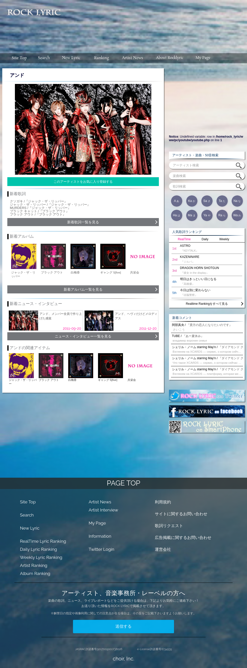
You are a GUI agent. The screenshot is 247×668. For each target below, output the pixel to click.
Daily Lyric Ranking (38, 549)
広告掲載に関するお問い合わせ (183, 537)
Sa (206, 201)
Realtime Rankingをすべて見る (207, 304)
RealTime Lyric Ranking (43, 541)
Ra (222, 215)
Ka (191, 201)
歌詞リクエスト (169, 525)
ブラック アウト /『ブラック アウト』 (38, 214)
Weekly (224, 239)
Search (27, 515)
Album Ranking (35, 573)
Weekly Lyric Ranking (41, 557)
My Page (97, 523)
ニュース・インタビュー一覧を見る (83, 336)
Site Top (28, 501)
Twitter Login (101, 549)
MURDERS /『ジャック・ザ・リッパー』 (40, 208)
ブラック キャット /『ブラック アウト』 (39, 211)
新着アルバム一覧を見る (83, 289)
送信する (123, 626)
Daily (205, 239)
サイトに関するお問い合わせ (181, 513)
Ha (176, 215)
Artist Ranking (33, 565)
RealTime (184, 239)
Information (100, 536)
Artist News (100, 501)
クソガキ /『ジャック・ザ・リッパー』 (38, 201)
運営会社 (163, 549)
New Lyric (29, 528)
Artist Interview (103, 509)
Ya (206, 215)
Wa (237, 215)
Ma (191, 215)
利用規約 (163, 502)
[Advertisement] (125, 31)
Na (237, 201)
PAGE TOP (123, 483)
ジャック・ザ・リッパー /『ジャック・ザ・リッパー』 (50, 204)
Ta (222, 201)
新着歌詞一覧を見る (83, 222)
